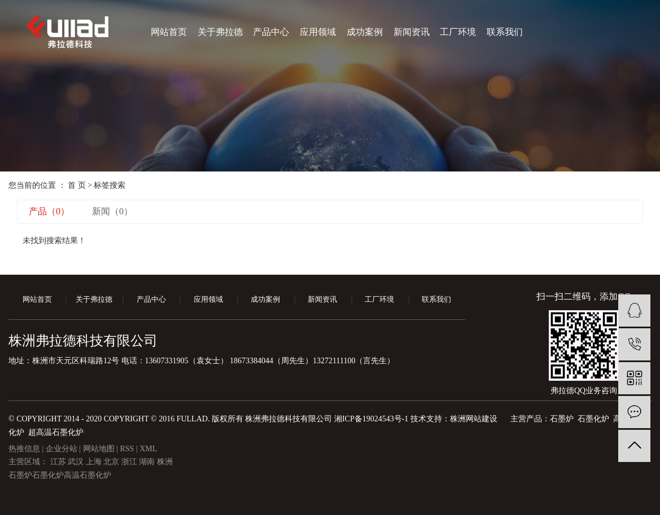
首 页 (77, 185)
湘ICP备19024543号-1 (371, 419)
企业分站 (61, 448)
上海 (95, 461)
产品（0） (49, 211)
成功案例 (365, 32)
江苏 (59, 461)
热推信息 (24, 448)
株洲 (165, 461)
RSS (127, 448)
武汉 (77, 461)
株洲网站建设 (473, 419)
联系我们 (505, 32)
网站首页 (169, 32)
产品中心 (271, 32)
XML (148, 448)
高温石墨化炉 (87, 475)
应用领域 (318, 32)
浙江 (130, 461)
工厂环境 (458, 32)
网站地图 (100, 448)
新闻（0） (112, 211)
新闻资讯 (412, 32)
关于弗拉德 (220, 32)
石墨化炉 (48, 475)
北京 (112, 461)
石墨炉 (20, 475)
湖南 (148, 461)
